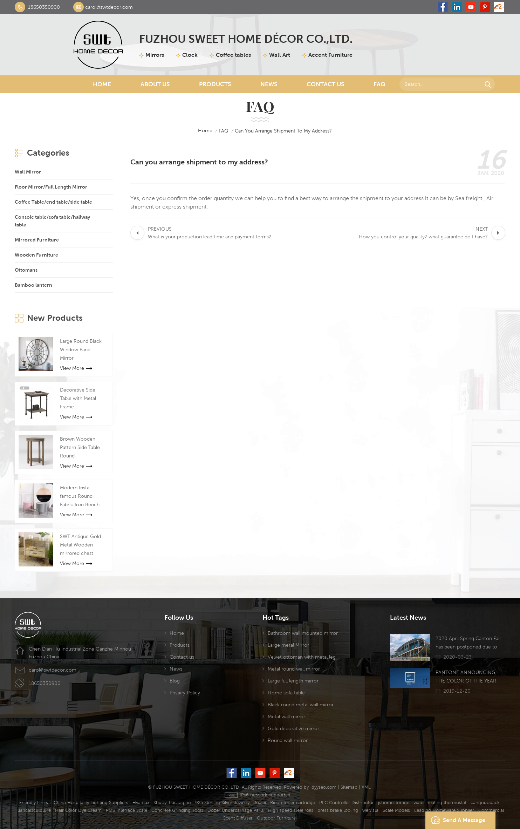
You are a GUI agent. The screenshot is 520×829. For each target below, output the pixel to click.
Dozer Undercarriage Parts (235, 810)
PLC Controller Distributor (346, 802)
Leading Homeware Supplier (444, 810)
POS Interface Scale (126, 810)
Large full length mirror (293, 681)
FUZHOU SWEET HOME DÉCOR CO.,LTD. (246, 39)
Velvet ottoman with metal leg (302, 657)
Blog (175, 681)
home (200, 131)
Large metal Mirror (288, 645)
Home (102, 84)
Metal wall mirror (286, 716)
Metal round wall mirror (294, 669)
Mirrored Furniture (37, 240)
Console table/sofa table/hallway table (52, 220)
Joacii (260, 802)
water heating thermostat (439, 802)
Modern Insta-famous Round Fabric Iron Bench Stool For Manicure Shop (81, 497)
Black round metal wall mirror (301, 704)
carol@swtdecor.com (109, 7)
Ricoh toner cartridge (292, 802)
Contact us (182, 657)
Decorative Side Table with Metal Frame (78, 398)
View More (76, 368)
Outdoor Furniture (276, 818)
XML (366, 787)
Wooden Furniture (36, 255)
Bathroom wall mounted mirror (303, 633)
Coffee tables (233, 55)
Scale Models (396, 810)
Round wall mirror (288, 740)
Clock (190, 55)
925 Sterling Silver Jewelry (222, 802)
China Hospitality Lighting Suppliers (91, 802)
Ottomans (26, 270)
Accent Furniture (330, 55)
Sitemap (349, 787)
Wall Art (279, 55)
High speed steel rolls (290, 810)
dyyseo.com (324, 787)
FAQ (379, 84)
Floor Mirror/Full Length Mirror (51, 187)
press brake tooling (337, 810)
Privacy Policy (185, 692)
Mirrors (154, 55)
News (268, 84)
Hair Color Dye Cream (78, 810)
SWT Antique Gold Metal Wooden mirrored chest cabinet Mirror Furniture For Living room (81, 545)
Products (215, 84)
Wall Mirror (28, 172)
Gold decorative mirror (293, 728)
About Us (155, 84)
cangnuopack (485, 802)
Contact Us (325, 84)
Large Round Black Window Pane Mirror (81, 349)
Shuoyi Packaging (172, 802)
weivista (370, 810)
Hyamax (140, 802)
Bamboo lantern (33, 285)
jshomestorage (393, 802)
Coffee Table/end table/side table (53, 202)
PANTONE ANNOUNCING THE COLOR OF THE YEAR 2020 (466, 677)
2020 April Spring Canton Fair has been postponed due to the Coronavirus (468, 643)
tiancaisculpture (34, 810)
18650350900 (44, 7)
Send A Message (456, 820)
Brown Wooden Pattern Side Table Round (80, 447)
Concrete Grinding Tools (177, 810)
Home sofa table (286, 692)
